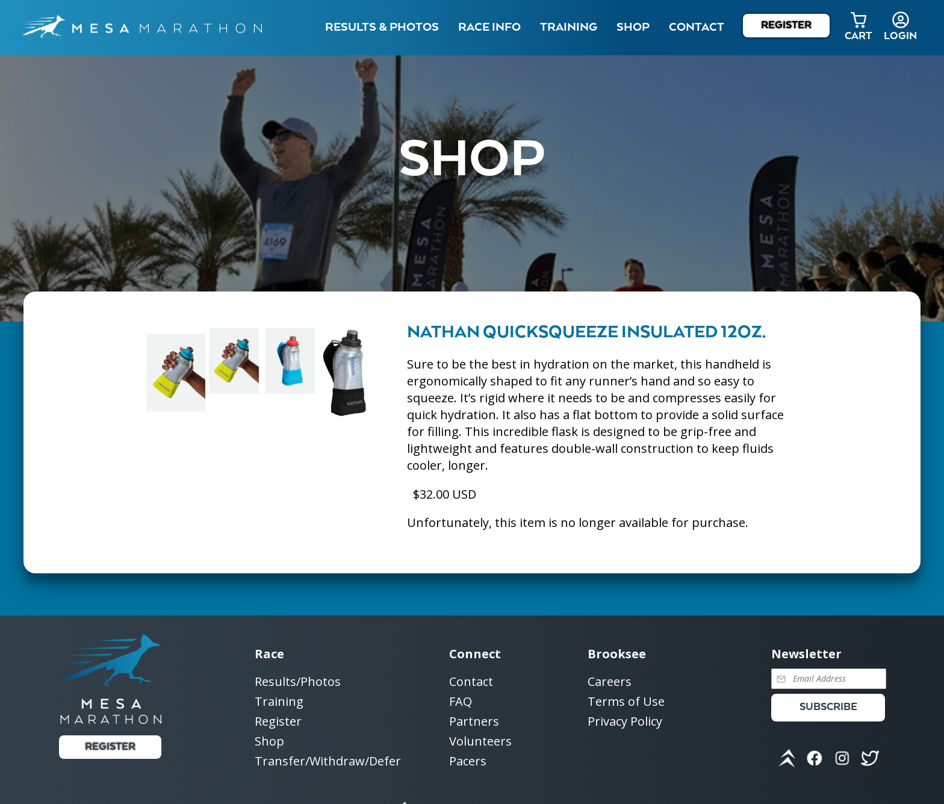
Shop (633, 27)
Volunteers (480, 741)
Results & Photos (382, 27)
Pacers (467, 761)
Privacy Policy (625, 721)
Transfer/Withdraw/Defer (328, 761)
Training (279, 701)
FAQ (460, 701)
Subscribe (828, 707)
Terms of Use (626, 701)
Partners (474, 721)
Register (786, 25)
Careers (610, 682)
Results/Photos (298, 682)
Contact (471, 682)
